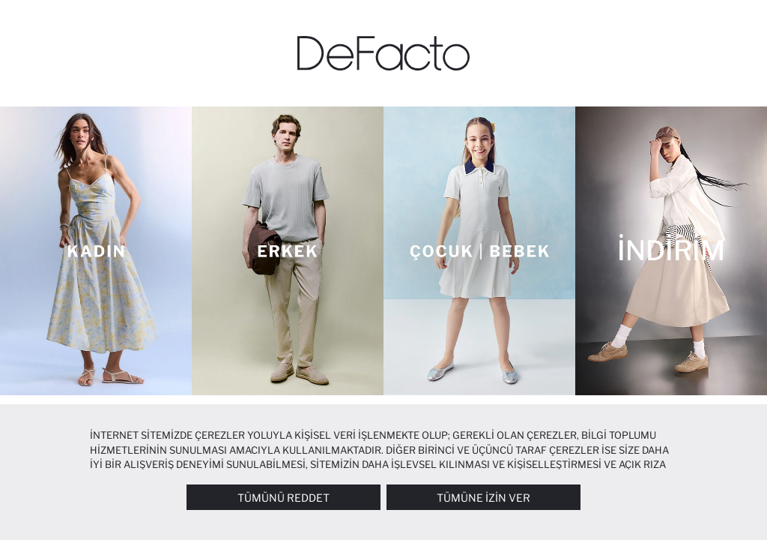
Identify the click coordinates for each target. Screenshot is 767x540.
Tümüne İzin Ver (483, 497)
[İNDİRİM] (671, 250)
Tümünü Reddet (283, 497)
